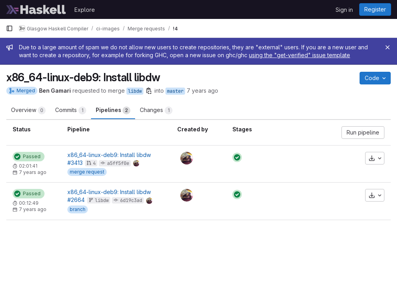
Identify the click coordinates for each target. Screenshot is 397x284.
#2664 (76, 199)
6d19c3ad (131, 200)
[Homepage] (36, 9)
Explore (84, 9)
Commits (70, 110)
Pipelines (113, 110)
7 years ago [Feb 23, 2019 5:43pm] (202, 90)
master (175, 91)
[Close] (387, 47)
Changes (156, 110)
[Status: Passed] (29, 156)
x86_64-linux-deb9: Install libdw (109, 154)
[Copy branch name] (149, 90)
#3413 (75, 162)
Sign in (344, 9)
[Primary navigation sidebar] (9, 28)
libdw (135, 91)
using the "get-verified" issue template (299, 55)
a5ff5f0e (118, 163)
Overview (28, 110)
